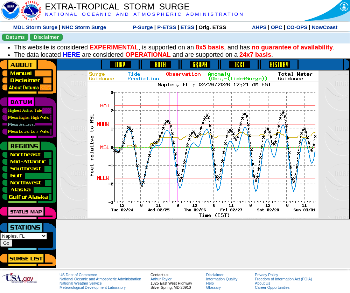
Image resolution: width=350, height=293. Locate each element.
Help (210, 283)
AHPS (259, 27)
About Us (262, 283)
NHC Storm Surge (84, 27)
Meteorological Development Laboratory (92, 287)
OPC (276, 27)
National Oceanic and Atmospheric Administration (100, 279)
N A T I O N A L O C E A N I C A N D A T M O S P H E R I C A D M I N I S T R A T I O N (144, 14)
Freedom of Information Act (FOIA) (283, 279)
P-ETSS (166, 27)
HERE (71, 54)
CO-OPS (297, 27)
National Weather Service (80, 283)
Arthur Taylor (161, 279)
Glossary (213, 287)
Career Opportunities (272, 287)
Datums (15, 37)
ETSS (187, 27)
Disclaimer (46, 37)
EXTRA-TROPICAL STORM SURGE (117, 6)
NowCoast (324, 27)
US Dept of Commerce (78, 275)
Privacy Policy (266, 275)
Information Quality (221, 279)
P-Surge (143, 27)
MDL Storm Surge (35, 27)
